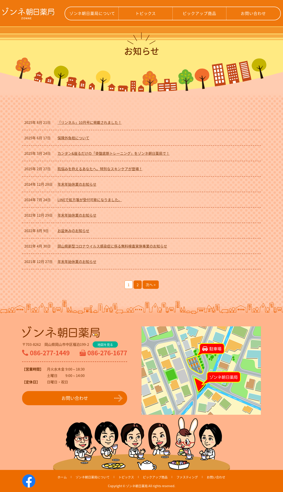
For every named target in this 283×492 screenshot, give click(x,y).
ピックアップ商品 (199, 13)
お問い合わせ (253, 13)
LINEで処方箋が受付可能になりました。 (89, 199)
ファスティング (187, 477)
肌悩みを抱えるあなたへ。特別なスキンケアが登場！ (99, 168)
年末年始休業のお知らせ (76, 184)
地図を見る (105, 344)
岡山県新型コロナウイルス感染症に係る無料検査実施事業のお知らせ (112, 246)
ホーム (62, 477)
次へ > (151, 284)
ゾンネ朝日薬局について (92, 13)
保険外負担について (73, 137)
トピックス (145, 13)
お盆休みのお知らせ (73, 230)
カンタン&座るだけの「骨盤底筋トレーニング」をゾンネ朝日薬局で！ (113, 153)
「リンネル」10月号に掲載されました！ (89, 122)
